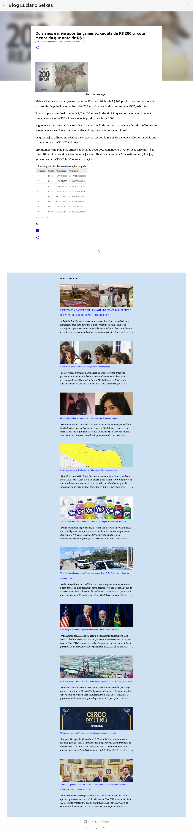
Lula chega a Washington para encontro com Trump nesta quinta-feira (89, 630)
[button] (37, 48)
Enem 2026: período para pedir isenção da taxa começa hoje (85, 367)
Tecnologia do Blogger (96, 821)
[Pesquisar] (57, 5)
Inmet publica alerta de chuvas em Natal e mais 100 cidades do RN (88, 470)
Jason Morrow (104, 828)
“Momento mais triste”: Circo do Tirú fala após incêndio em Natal (88, 733)
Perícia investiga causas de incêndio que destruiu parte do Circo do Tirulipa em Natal (96, 681)
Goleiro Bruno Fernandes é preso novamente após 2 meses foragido (88, 418)
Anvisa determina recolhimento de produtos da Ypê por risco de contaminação (93, 521)
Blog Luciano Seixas (30, 5)
